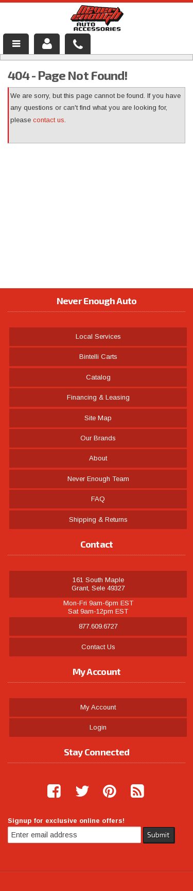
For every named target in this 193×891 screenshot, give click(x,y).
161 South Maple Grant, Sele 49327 (98, 584)
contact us (48, 120)
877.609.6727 (98, 626)
